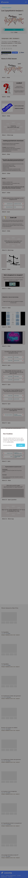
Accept (20, 445)
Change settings (7, 445)
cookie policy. (10, 442)
